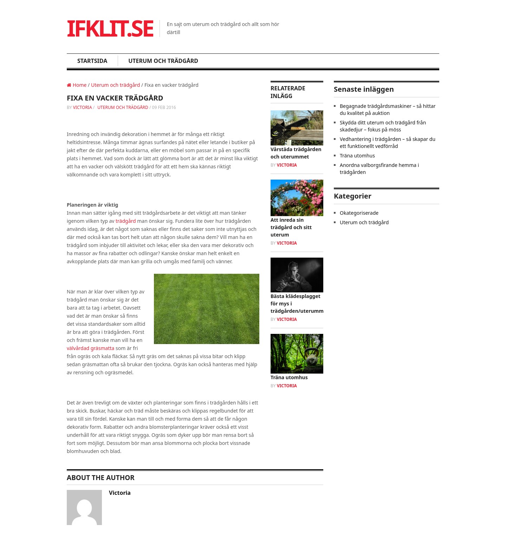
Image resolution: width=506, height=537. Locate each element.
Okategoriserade (359, 212)
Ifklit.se (110, 28)
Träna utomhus (289, 377)
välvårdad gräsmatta (90, 348)
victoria (82, 107)
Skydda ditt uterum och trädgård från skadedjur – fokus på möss (383, 126)
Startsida (92, 61)
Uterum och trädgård (163, 61)
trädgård (126, 221)
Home (76, 85)
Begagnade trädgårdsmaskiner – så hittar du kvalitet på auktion (388, 109)
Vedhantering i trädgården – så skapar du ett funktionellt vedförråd (387, 142)
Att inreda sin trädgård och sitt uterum (291, 227)
